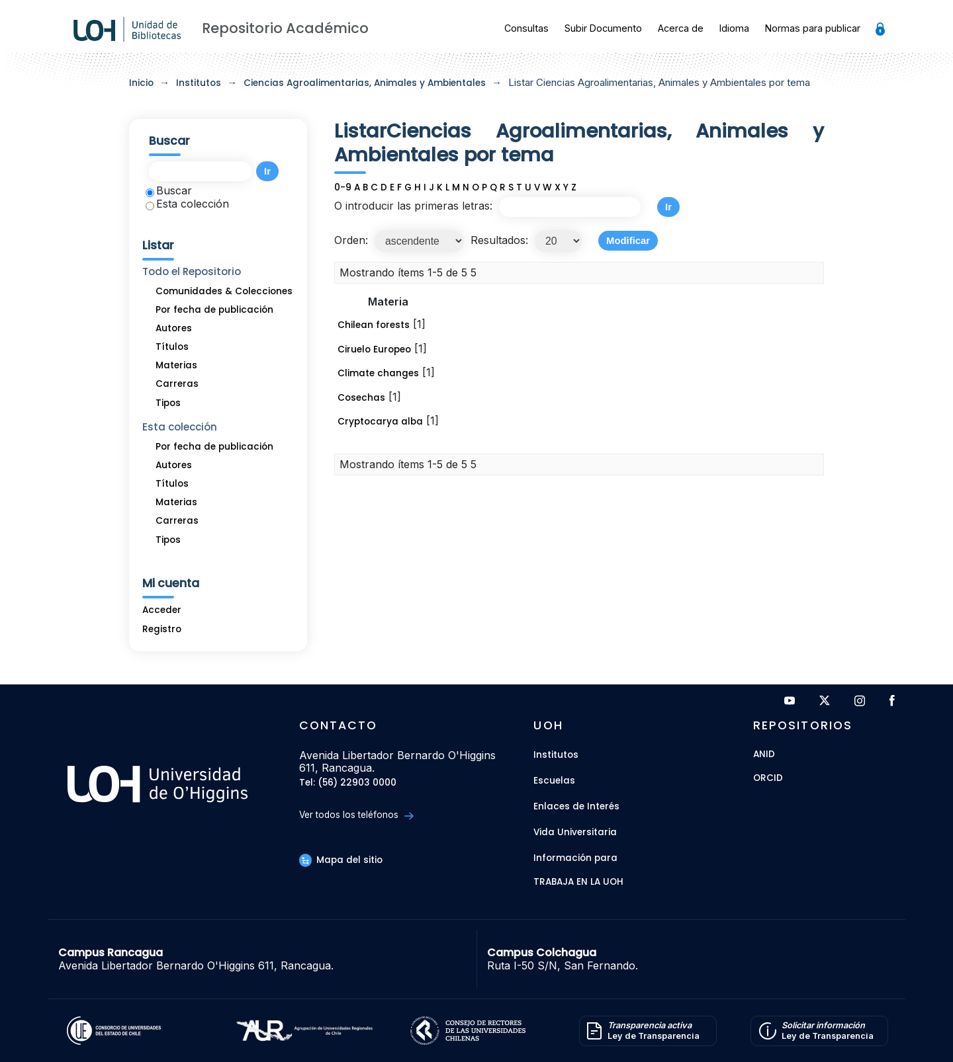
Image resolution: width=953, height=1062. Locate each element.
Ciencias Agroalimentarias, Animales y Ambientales (365, 83)
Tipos (168, 403)
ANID (764, 754)
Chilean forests (374, 325)
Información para (575, 858)
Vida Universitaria (575, 832)
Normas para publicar (812, 28)
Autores (174, 328)
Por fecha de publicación (214, 310)
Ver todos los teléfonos (356, 815)
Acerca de (680, 28)
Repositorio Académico (285, 28)
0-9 (342, 187)
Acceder (161, 610)
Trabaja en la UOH (578, 882)
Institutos (198, 83)
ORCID (768, 778)
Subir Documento (603, 28)
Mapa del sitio (341, 860)
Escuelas (554, 780)
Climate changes (378, 373)
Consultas (526, 28)
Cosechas (361, 397)
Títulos (172, 347)
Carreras (177, 384)
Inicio (141, 83)
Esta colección (187, 203)
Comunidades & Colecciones (224, 291)
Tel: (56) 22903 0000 (347, 783)
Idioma (734, 28)
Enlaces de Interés (576, 806)
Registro (161, 629)
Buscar (169, 190)
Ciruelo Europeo (374, 349)
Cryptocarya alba (380, 421)
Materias (176, 365)
